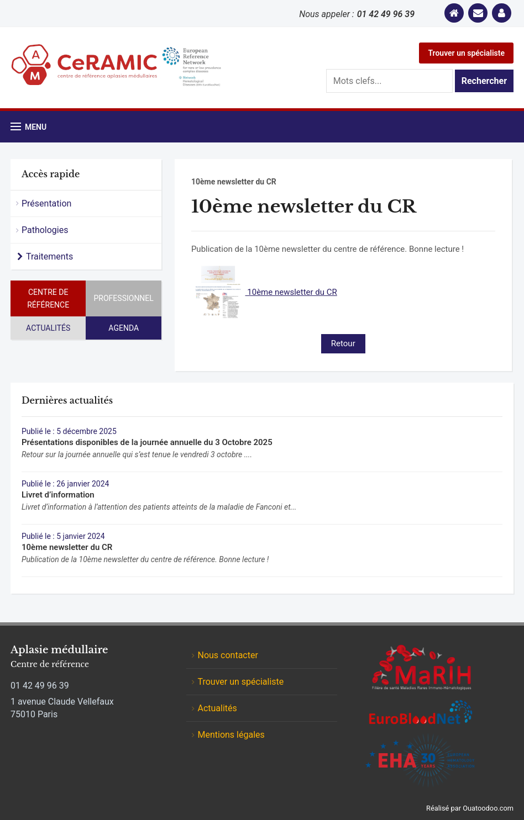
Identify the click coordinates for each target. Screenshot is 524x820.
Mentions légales (230, 734)
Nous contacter (227, 655)
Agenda (123, 328)
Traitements (49, 256)
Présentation (46, 203)
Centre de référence (48, 298)
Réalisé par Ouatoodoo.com (469, 808)
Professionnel (124, 298)
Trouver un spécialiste (466, 53)
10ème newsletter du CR (264, 292)
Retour (343, 343)
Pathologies (45, 230)
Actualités (48, 328)
